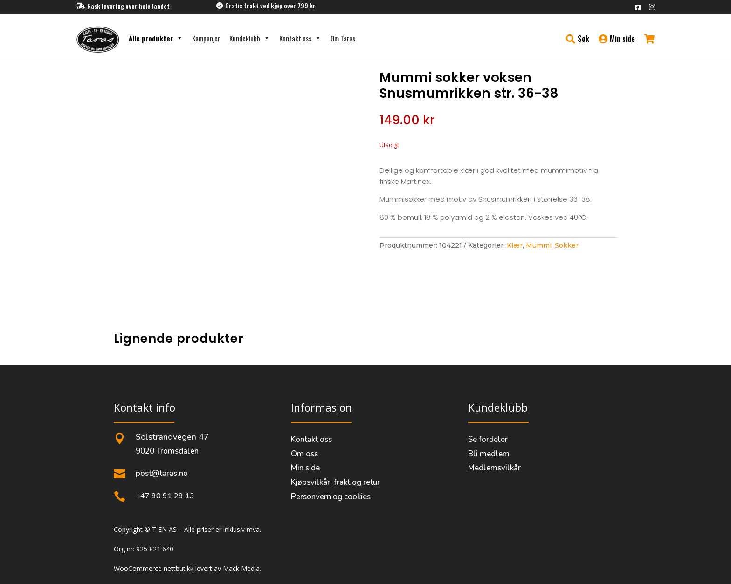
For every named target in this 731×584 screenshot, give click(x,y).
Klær (515, 245)
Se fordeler (488, 439)
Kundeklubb (249, 38)
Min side (305, 467)
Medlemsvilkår (494, 467)
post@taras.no (162, 473)
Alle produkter (156, 38)
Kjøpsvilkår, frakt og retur (335, 482)
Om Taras (343, 38)
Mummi (539, 245)
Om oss (304, 453)
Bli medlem (489, 453)
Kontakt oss (300, 38)
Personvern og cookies (331, 496)
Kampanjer (206, 38)
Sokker (567, 245)
